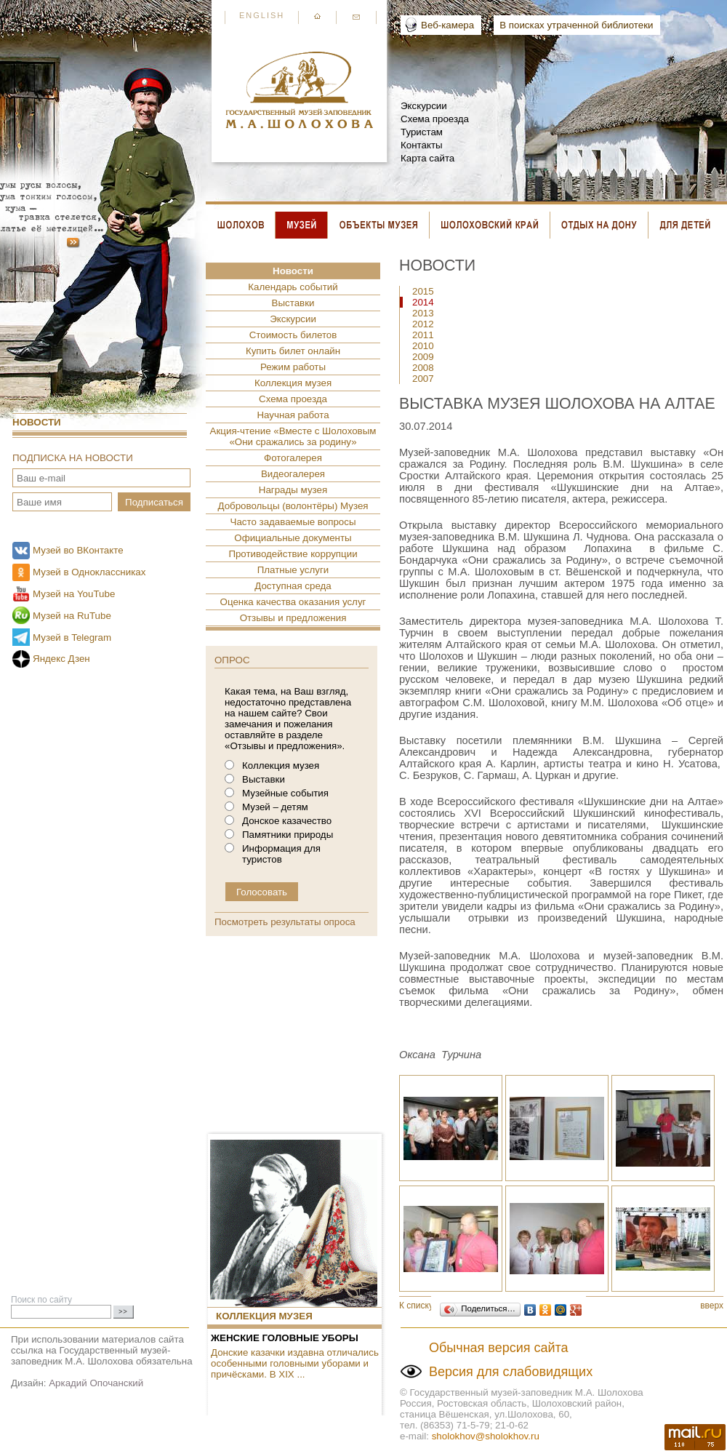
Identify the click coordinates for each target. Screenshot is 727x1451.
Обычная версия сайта (499, 1347)
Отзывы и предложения (293, 617)
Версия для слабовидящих (511, 1371)
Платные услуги (293, 569)
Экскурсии (424, 105)
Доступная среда (292, 585)
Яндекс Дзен (61, 658)
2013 (423, 313)
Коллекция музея (293, 382)
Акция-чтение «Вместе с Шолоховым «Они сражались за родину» (293, 436)
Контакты (422, 145)
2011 (423, 334)
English (261, 15)
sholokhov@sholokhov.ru (485, 1436)
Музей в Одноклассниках (89, 572)
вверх (711, 1305)
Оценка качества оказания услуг (293, 601)
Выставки (293, 302)
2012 (423, 324)
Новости (36, 422)
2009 (423, 356)
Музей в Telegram (72, 637)
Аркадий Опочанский (96, 1383)
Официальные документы (292, 537)
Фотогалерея (293, 457)
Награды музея (293, 489)
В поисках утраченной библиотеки (576, 25)
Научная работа (293, 414)
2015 (423, 291)
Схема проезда (435, 118)
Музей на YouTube (74, 593)
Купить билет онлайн (293, 350)
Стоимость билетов (293, 334)
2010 (423, 345)
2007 (423, 378)
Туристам (422, 132)
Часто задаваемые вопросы (293, 521)
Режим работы (293, 366)
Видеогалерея (293, 473)
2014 (423, 302)
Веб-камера (447, 25)
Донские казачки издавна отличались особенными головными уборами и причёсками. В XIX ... (295, 1363)
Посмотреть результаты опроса (285, 921)
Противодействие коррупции (292, 553)
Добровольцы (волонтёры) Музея (292, 505)
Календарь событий (292, 286)
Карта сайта (427, 158)
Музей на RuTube (72, 615)
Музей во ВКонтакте (78, 550)
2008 (423, 367)
